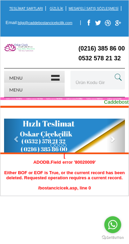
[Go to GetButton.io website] (113, 237)
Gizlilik (56, 9)
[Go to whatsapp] (112, 224)
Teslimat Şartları (26, 9)
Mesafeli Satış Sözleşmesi (94, 9)
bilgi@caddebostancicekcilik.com (45, 23)
